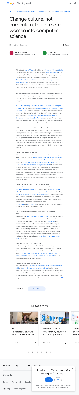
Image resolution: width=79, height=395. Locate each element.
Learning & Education (61, 12)
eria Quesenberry (52, 72)
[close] (72, 373)
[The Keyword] (10, 11)
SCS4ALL (60, 70)
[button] (65, 45)
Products (43, 12)
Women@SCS (49, 70)
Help (6, 389)
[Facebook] (34, 365)
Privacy (6, 382)
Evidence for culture (22, 187)
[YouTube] (28, 365)
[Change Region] (29, 388)
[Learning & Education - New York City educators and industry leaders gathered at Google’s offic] (54, 329)
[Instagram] (17, 365)
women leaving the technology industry (35, 268)
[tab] (28, 352)
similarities (51, 221)
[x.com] (23, 365)
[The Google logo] (7, 375)
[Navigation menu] (3, 3)
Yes (48, 385)
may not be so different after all (38, 216)
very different (42, 192)
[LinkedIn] (40, 365)
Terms (14, 382)
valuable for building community (44, 256)
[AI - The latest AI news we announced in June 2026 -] (24, 329)
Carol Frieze (29, 70)
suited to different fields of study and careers (33, 194)
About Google (25, 382)
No (58, 385)
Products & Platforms (26, 12)
